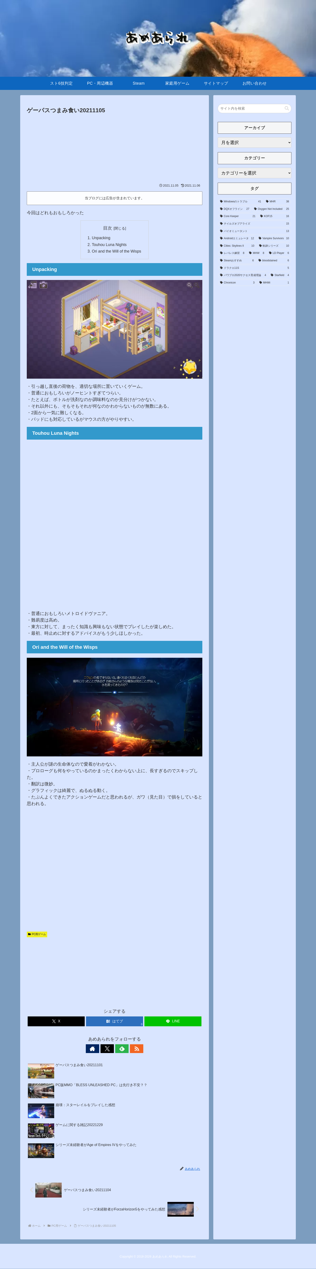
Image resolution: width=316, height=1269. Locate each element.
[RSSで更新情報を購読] (129, 1048)
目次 (107, 228)
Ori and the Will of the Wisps (116, 251)
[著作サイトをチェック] (99, 1048)
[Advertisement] (114, 148)
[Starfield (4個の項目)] (280, 275)
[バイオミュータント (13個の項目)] (254, 231)
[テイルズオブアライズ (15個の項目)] (254, 224)
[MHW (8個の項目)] (256, 253)
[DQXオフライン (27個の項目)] (234, 209)
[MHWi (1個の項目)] (274, 283)
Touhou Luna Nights (109, 244)
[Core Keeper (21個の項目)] (237, 216)
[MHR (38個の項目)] (277, 201)
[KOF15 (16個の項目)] (274, 216)
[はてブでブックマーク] (114, 1022)
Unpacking (101, 238)
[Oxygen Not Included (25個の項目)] (271, 209)
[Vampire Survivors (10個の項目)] (274, 238)
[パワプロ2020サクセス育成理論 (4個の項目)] (243, 275)
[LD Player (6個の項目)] (279, 253)
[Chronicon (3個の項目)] (237, 283)
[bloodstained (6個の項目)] (274, 260)
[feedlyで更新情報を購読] (119, 1048)
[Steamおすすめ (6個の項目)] (237, 260)
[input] (254, 108)
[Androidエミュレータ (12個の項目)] (237, 238)
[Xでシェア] (56, 1022)
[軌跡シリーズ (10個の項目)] (274, 246)
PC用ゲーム (37, 934)
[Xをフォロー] (109, 1048)
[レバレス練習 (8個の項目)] (232, 253)
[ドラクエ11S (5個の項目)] (254, 268)
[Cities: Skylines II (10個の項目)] (237, 246)
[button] (287, 108)
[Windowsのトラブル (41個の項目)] (240, 201)
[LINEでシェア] (172, 1022)
